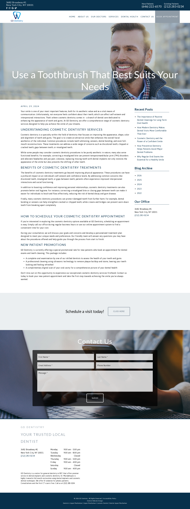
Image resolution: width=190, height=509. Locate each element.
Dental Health (129, 17)
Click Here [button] (119, 311)
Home (72, 17)
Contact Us (147, 17)
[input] (65, 357)
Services (114, 17)
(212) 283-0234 (174, 6)
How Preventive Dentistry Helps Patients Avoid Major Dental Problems (149, 149)
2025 (139, 180)
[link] (6, 8)
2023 (139, 189)
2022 (139, 193)
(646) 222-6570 (152, 6)
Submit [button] (95, 398)
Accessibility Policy (109, 498)
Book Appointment (167, 17)
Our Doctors (98, 17)
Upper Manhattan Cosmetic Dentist (96, 503)
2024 (139, 184)
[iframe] (139, 456)
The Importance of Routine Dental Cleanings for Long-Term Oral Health (152, 120)
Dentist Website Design (95, 501)
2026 (139, 175)
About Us (83, 17)
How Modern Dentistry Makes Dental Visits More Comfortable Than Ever (151, 130)
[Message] (95, 381)
